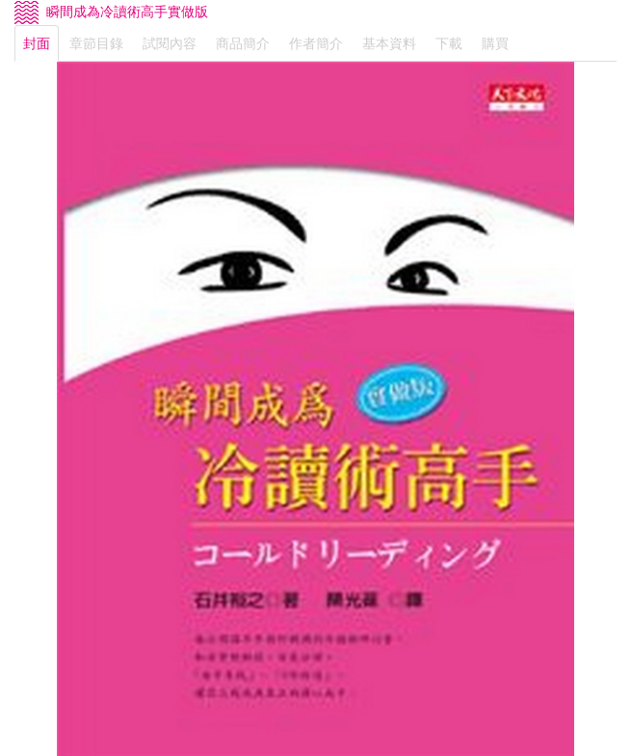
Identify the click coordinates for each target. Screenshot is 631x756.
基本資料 (389, 43)
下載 (448, 43)
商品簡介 (243, 43)
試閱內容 (170, 43)
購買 (495, 43)
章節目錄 (96, 43)
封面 (36, 43)
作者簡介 (316, 43)
